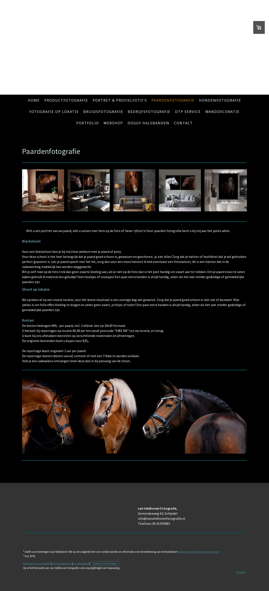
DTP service (188, 111)
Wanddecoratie (222, 111)
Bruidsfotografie (103, 111)
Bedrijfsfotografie (149, 111)
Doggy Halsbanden (148, 123)
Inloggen (241, 572)
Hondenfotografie (220, 100)
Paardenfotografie (173, 100)
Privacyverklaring (62, 563)
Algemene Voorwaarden (36, 563)
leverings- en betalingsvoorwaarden (199, 551)
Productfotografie (66, 100)
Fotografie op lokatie (54, 111)
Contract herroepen (105, 563)
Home (34, 100)
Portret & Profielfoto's (120, 100)
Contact (183, 123)
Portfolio (87, 123)
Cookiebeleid (81, 563)
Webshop (113, 123)
